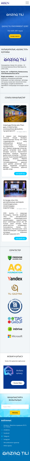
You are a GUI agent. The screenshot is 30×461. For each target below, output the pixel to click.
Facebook (6, 433)
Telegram (6, 436)
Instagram (7, 439)
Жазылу (15, 413)
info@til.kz (7, 430)
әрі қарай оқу (20, 173)
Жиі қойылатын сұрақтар (11, 442)
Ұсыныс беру (18, 383)
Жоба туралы (8, 446)
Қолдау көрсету (15, 36)
